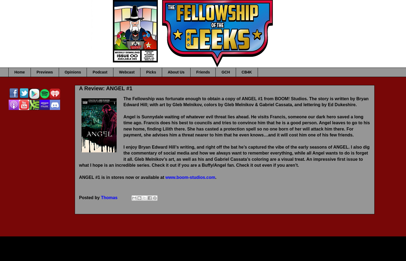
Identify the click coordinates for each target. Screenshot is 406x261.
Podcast (100, 72)
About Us (176, 72)
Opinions (73, 72)
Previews (45, 72)
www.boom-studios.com (190, 177)
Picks (151, 72)
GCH (225, 72)
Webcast (127, 72)
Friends (203, 72)
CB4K (247, 72)
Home (19, 72)
